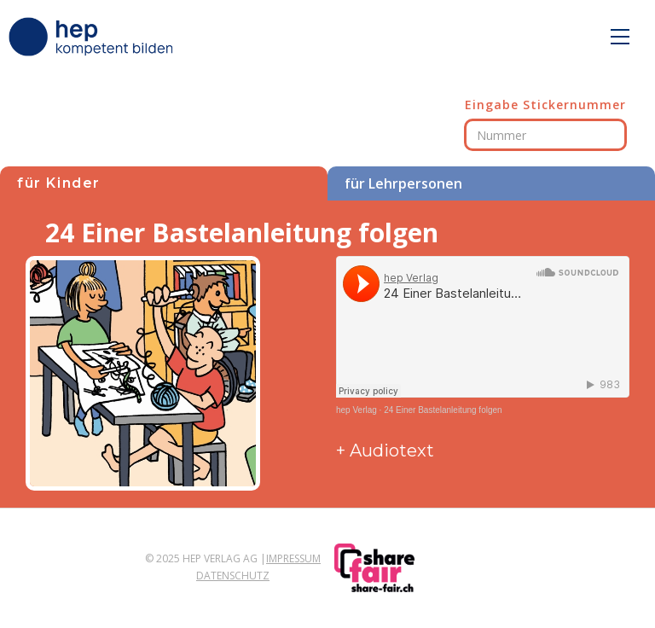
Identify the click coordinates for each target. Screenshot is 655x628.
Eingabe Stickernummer (545, 104)
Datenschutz (233, 575)
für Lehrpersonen (403, 183)
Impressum (293, 558)
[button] (620, 36)
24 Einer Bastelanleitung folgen (442, 410)
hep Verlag (356, 410)
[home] (94, 36)
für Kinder (59, 183)
